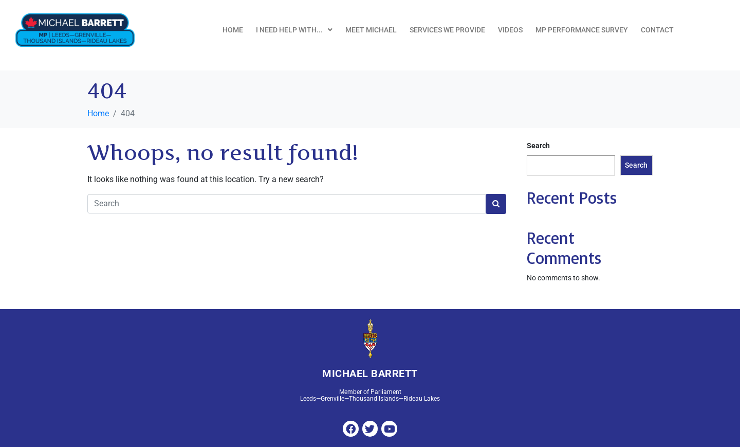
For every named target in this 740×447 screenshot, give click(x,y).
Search (538, 145)
